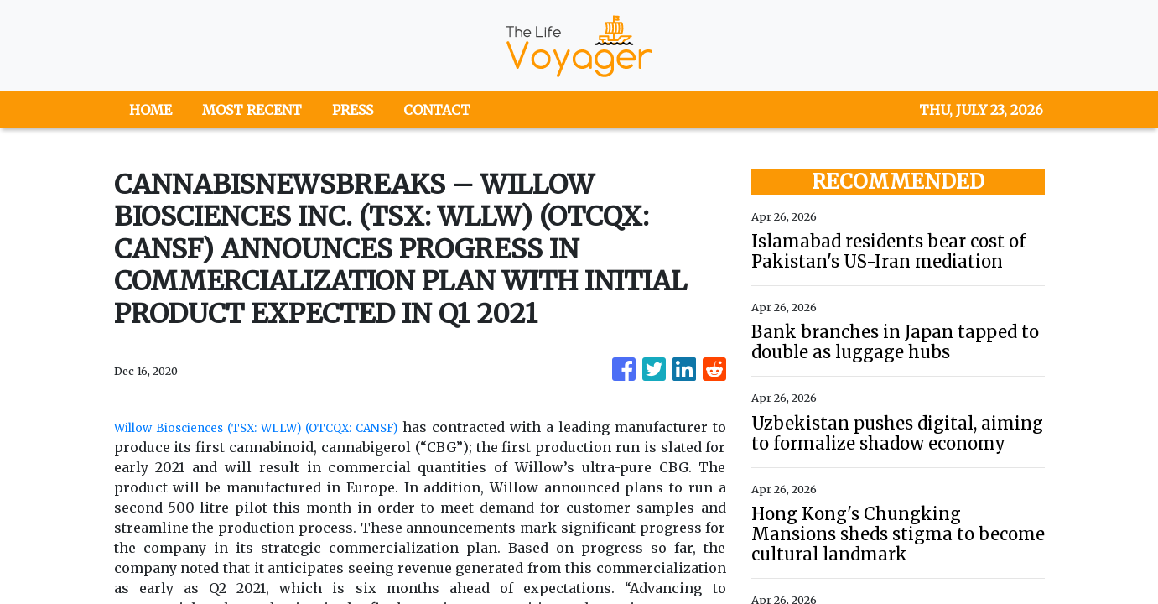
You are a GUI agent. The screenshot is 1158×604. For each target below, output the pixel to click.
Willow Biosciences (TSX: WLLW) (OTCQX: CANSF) (300, 427)
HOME (150, 110)
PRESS (352, 110)
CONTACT (436, 110)
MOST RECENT (252, 110)
